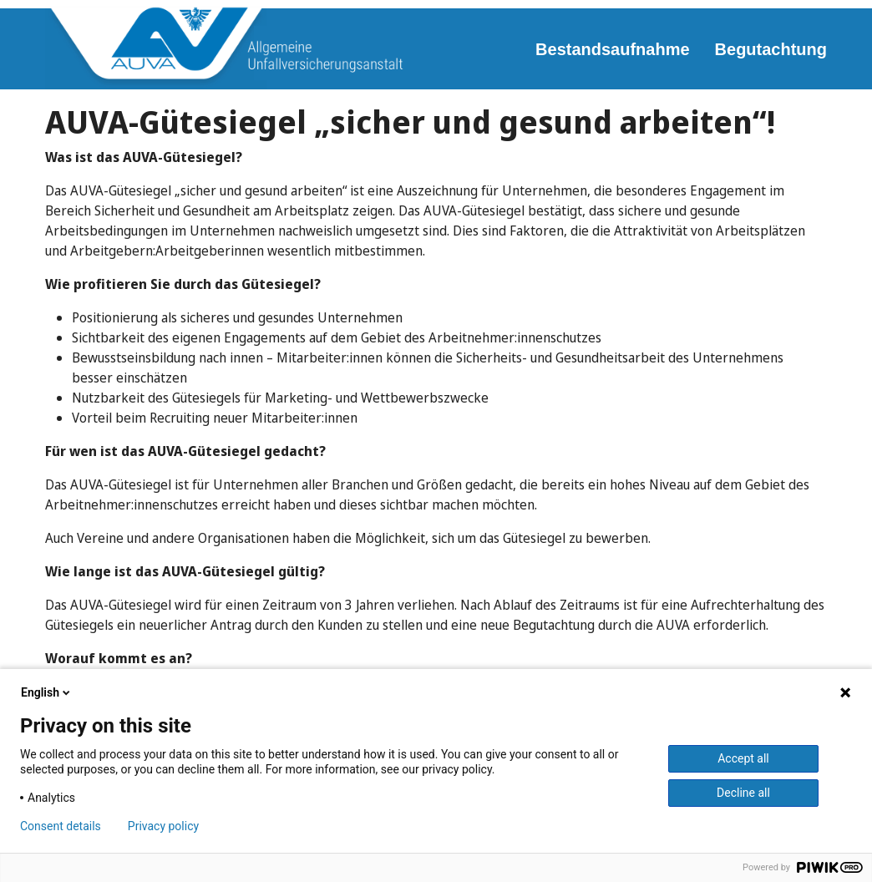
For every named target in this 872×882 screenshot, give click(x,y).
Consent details (60, 826)
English (47, 692)
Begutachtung (771, 49)
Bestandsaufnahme (612, 49)
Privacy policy (163, 826)
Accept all (743, 758)
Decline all (743, 792)
